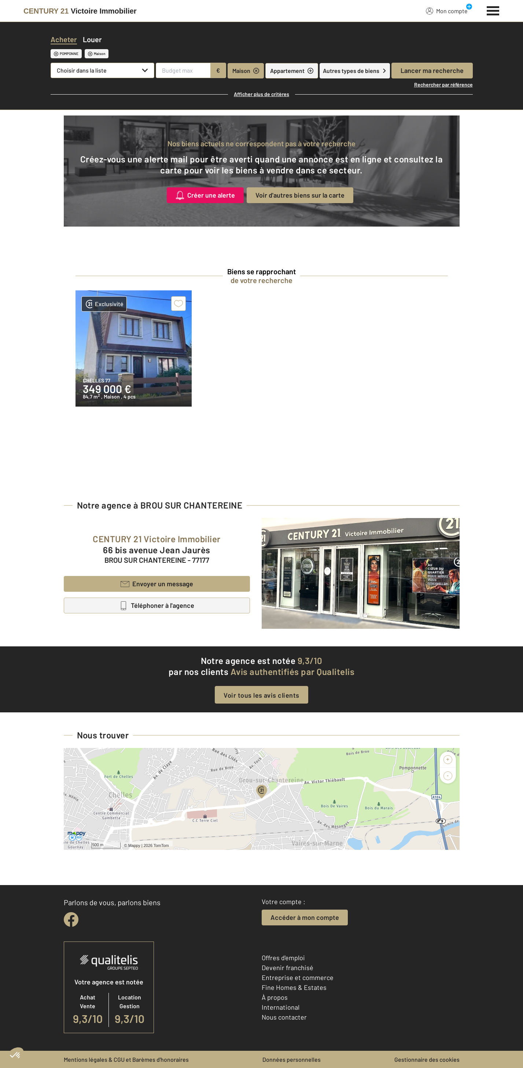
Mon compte (447, 11)
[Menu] (493, 9)
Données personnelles (291, 1059)
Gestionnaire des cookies (427, 1059)
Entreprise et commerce (298, 977)
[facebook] (71, 919)
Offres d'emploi (283, 958)
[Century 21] (80, 11)
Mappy (134, 845)
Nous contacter (284, 1017)
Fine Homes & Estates (294, 987)
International (280, 1007)
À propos (275, 997)
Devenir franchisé (287, 968)
